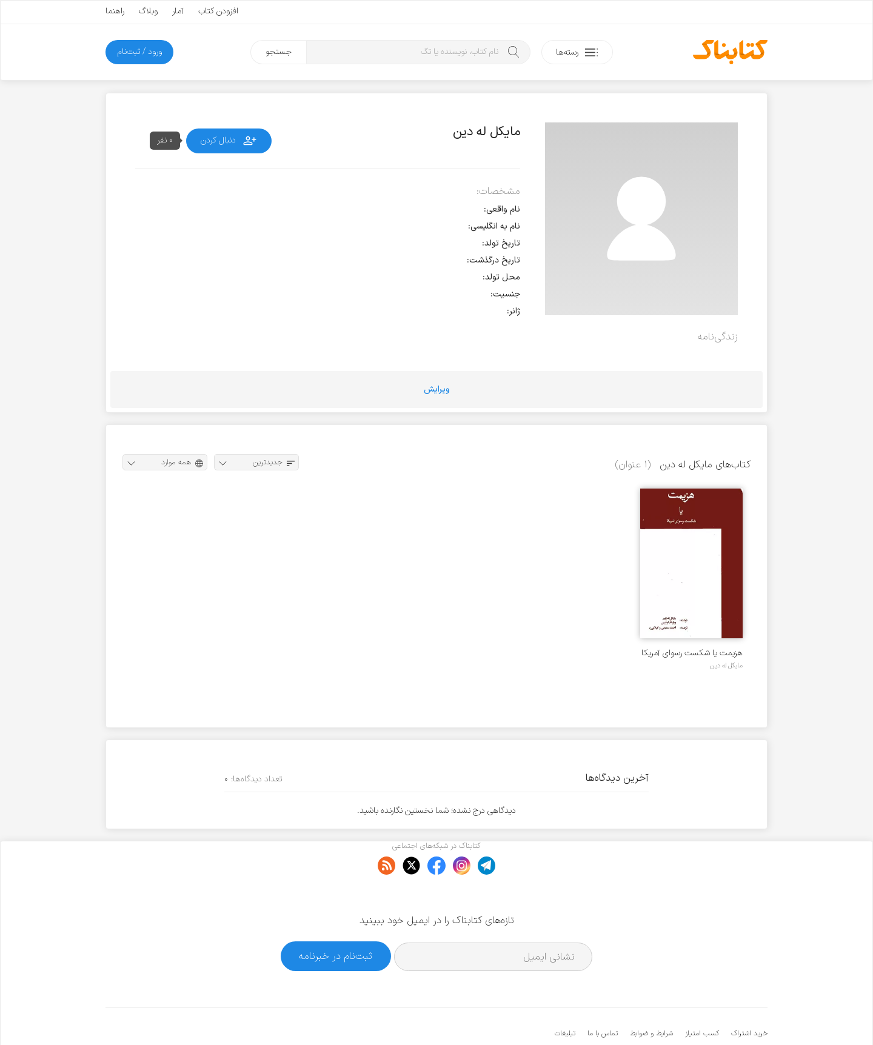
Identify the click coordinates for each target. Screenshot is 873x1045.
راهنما (114, 11)
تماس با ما (602, 996)
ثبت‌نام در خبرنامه (335, 919)
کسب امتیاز (702, 996)
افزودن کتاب (218, 11)
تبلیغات (565, 996)
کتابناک (703, 1015)
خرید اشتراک (749, 996)
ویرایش (437, 389)
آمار (178, 11)
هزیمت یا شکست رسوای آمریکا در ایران (692, 653)
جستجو (279, 51)
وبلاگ (148, 11)
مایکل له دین (726, 665)
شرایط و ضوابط (651, 996)
